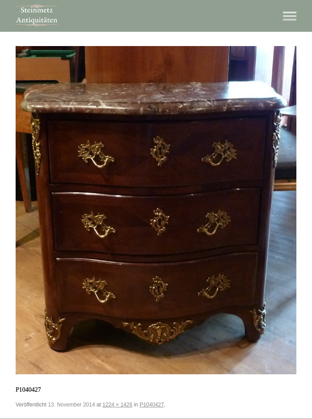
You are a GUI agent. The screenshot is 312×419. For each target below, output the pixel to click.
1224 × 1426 (118, 405)
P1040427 (152, 405)
